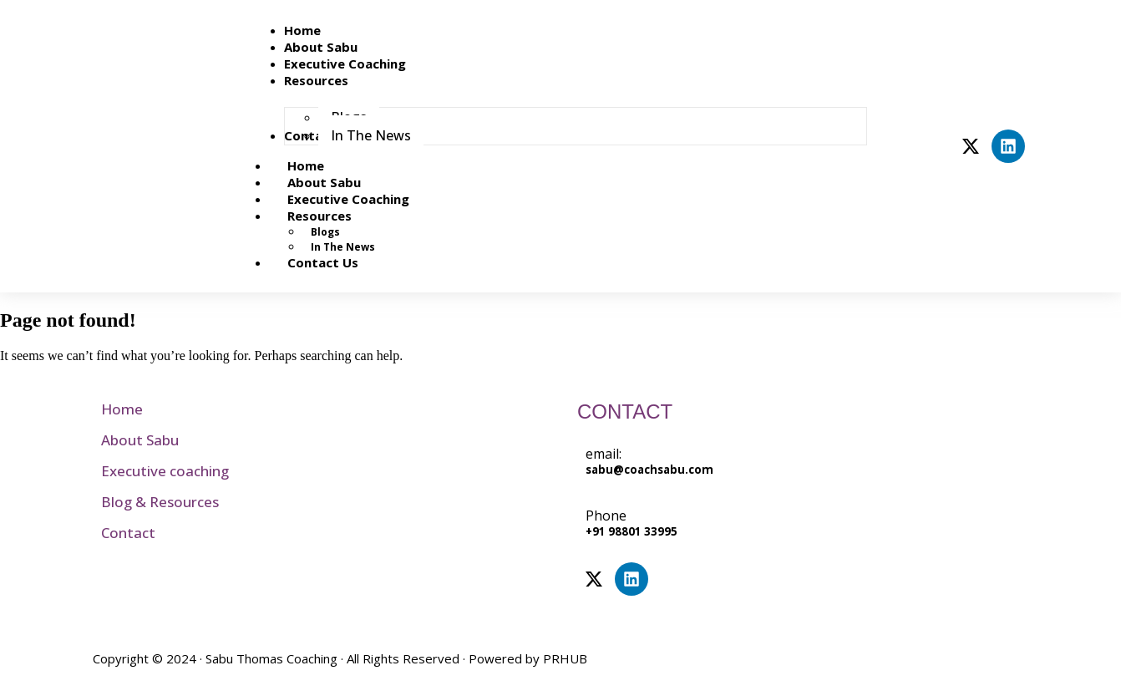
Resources (337, 216)
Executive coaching (165, 470)
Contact (128, 532)
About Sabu (140, 440)
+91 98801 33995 (631, 531)
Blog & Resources (160, 501)
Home (122, 409)
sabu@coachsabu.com (649, 469)
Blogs (325, 232)
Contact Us (322, 262)
